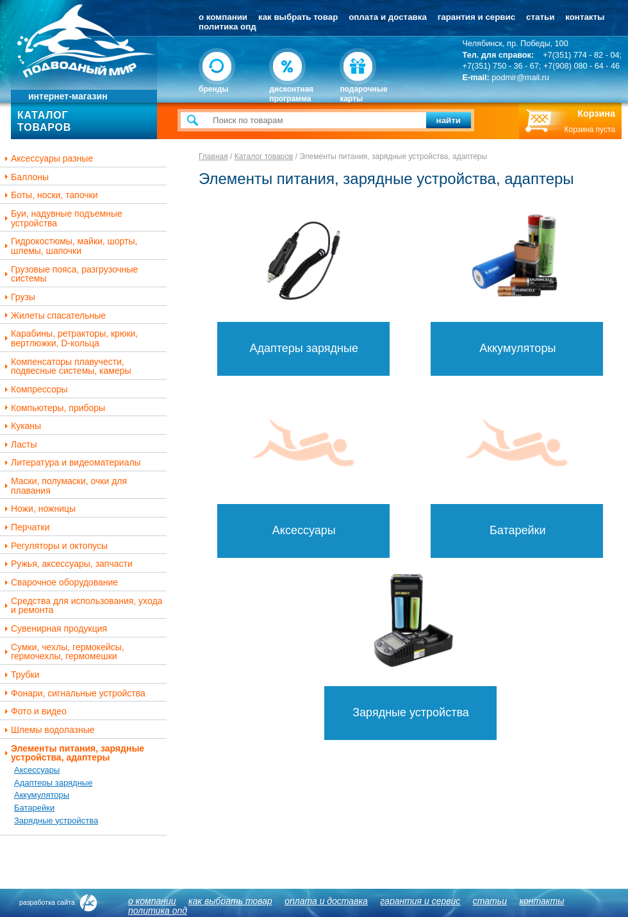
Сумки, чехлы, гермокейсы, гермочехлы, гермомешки (62, 652)
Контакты (584, 17)
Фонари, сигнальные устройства (73, 693)
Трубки (20, 675)
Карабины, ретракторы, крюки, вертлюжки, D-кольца (69, 338)
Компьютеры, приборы (53, 408)
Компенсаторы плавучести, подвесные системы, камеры (66, 366)
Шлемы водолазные (48, 730)
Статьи (540, 17)
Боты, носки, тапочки (49, 195)
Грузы (18, 297)
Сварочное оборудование (59, 582)
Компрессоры (34, 389)
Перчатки (25, 527)
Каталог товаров (264, 156)
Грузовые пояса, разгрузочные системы (69, 274)
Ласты (19, 445)
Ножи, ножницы (38, 509)
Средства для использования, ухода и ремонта (81, 605)
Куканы (21, 426)
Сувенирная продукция (54, 629)
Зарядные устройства (56, 820)
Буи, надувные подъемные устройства (61, 218)
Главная (213, 156)
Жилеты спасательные (53, 316)
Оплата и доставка (388, 17)
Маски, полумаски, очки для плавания (64, 485)
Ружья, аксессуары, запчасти (67, 564)
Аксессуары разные (47, 159)
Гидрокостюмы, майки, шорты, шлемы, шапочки (69, 246)
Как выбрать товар (298, 17)
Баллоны (25, 177)
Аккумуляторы (41, 795)
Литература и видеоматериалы (71, 462)
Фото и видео (34, 711)
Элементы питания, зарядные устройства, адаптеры (72, 753)
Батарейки (34, 807)
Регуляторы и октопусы (54, 546)
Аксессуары (37, 770)
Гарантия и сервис (476, 17)
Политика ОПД (227, 26)
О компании (223, 17)
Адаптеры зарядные (53, 782)
